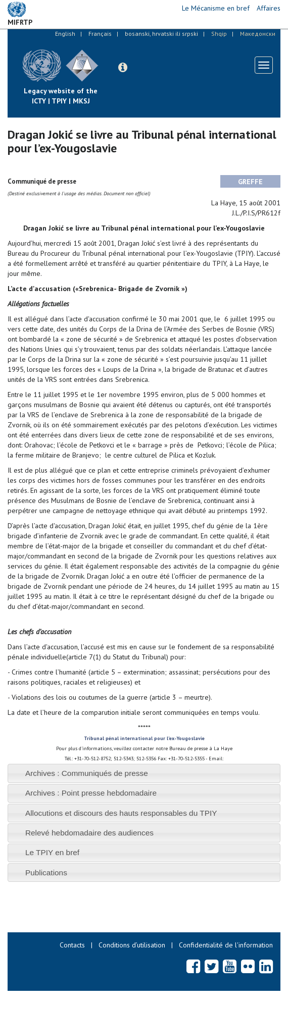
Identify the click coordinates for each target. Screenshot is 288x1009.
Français (100, 33)
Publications (46, 872)
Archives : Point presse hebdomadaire (91, 793)
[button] (123, 68)
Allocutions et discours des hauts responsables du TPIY (121, 813)
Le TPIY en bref (52, 852)
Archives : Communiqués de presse (86, 773)
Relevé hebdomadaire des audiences (89, 832)
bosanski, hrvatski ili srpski (161, 33)
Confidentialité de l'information (226, 944)
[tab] (144, 773)
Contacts (72, 944)
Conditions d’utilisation (132, 944)
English (65, 33)
